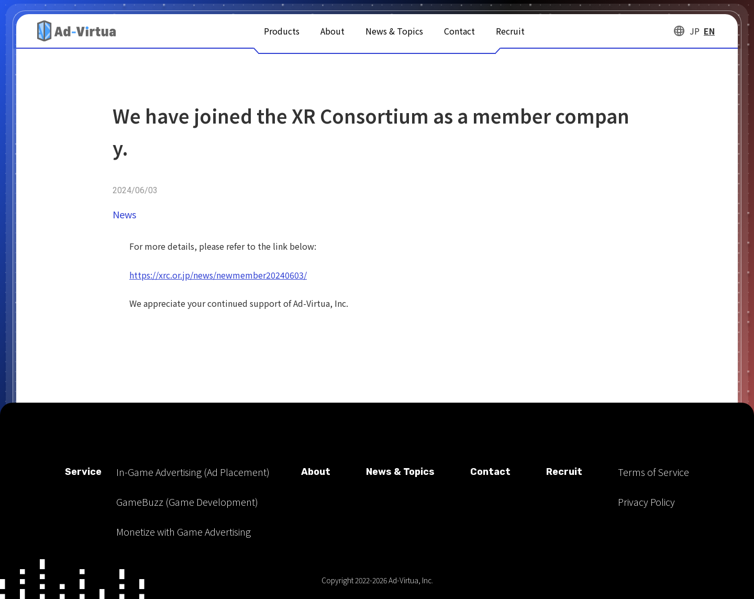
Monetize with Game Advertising (183, 531)
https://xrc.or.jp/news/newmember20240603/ (218, 275)
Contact (459, 31)
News (124, 214)
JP (695, 31)
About (332, 31)
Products (282, 31)
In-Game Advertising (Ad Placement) (193, 472)
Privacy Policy (646, 501)
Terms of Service (653, 472)
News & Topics (394, 31)
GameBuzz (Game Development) (187, 501)
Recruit (510, 31)
